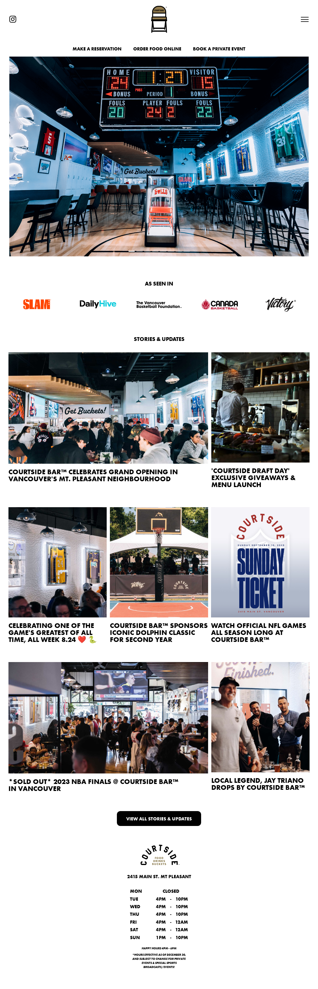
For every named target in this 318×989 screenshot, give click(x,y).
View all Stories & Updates (159, 819)
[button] (302, 19)
